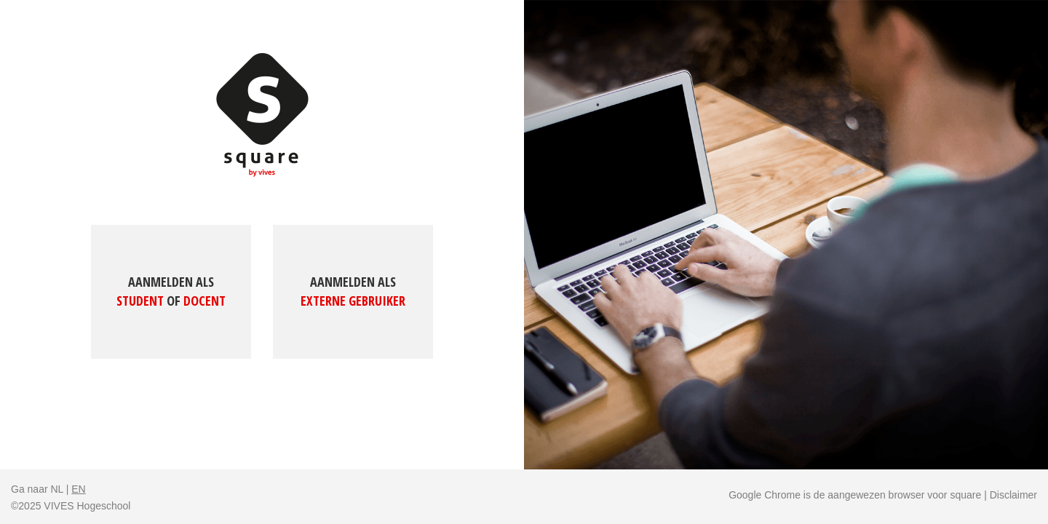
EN (78, 489)
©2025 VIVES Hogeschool (70, 506)
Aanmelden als (171, 291)
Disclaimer (1013, 495)
